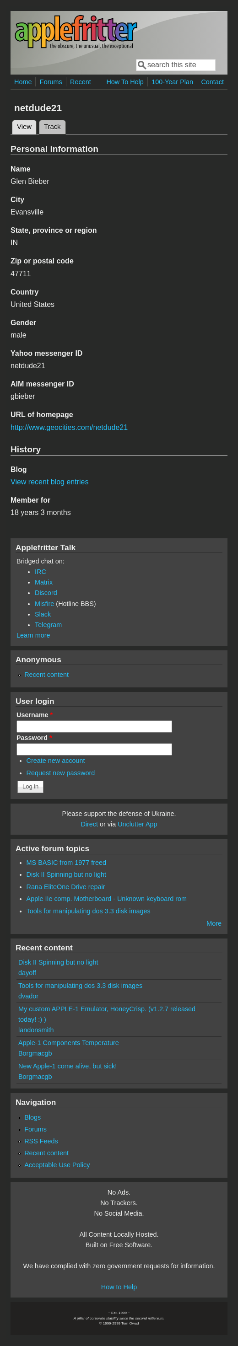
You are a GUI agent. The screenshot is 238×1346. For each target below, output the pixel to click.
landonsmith (36, 1030)
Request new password (61, 773)
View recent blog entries (49, 482)
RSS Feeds (41, 1141)
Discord (46, 592)
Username (34, 715)
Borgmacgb (35, 1053)
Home (23, 82)
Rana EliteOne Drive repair (66, 886)
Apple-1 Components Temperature (68, 1042)
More (214, 923)
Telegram (48, 624)
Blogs (32, 1117)
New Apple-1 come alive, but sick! (67, 1066)
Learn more (33, 635)
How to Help (119, 1287)
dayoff (27, 972)
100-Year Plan (172, 82)
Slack (43, 614)
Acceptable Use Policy (57, 1165)
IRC (40, 571)
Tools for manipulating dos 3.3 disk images (89, 911)
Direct (89, 824)
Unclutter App (137, 824)
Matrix (44, 582)
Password (34, 737)
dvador (28, 996)
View (27, 125)
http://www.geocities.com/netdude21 (69, 427)
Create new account (56, 760)
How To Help (124, 82)
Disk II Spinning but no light (66, 874)
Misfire (44, 603)
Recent (80, 82)
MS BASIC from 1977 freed (66, 862)
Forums (51, 82)
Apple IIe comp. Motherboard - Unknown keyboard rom (107, 898)
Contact (212, 82)
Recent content (46, 674)
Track (52, 126)
